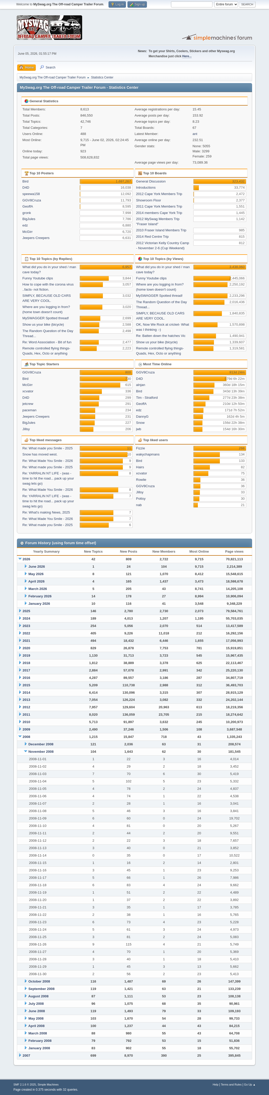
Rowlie (141, 480)
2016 (26, 678)
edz (25, 225)
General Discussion (151, 181)
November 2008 (41, 752)
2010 (26, 722)
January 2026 (39, 604)
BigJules (29, 219)
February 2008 (39, 1041)
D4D (26, 187)
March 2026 (37, 589)
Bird (26, 181)
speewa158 (31, 194)
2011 (26, 714)
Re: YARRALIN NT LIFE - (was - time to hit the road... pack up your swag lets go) (48, 478)
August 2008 (38, 996)
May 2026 (36, 574)
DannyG (142, 416)
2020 (26, 648)
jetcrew (28, 404)
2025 (26, 611)
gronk (27, 213)
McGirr (28, 232)
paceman (30, 410)
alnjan (140, 385)
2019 (26, 655)
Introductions (146, 187)
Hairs (140, 467)
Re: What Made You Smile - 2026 (48, 461)
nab (139, 505)
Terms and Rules (231, 1084)
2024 (26, 618)
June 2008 (36, 1011)
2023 (26, 626)
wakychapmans (148, 454)
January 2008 (39, 1048)
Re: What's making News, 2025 (46, 512)
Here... (187, 56)
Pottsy (141, 498)
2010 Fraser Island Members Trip (161, 230)
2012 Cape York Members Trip (159, 194)
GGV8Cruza (32, 200)
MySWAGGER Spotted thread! (46, 318)
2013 (26, 700)
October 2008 (39, 981)
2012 (26, 707)
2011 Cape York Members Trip (159, 206)
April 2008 (36, 1026)
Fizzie (140, 448)
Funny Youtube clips (38, 278)
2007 (26, 1055)
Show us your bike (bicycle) (43, 324)
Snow (140, 423)
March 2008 (37, 1033)
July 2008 (36, 1004)
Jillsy (26, 429)
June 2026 (36, 566)
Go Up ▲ (250, 1084)
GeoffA (28, 206)
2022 (26, 633)
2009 (26, 729)
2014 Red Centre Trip (152, 236)
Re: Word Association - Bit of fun (47, 342)
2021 (26, 641)
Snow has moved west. (40, 454)
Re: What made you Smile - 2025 (48, 448)
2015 (26, 685)
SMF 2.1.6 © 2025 (25, 1084)
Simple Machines (48, 1084)
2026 (26, 559)
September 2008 (41, 989)
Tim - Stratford (147, 398)
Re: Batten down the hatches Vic (161, 336)
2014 (26, 692)
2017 (26, 670)
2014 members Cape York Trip (159, 213)
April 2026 (36, 581)
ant (194, 134)
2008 (26, 737)
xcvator (28, 391)
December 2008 (40, 744)
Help (215, 1084)
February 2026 (39, 596)
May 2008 (36, 1018)
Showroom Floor (148, 200)
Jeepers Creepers (36, 238)
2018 (26, 663)
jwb (138, 429)
